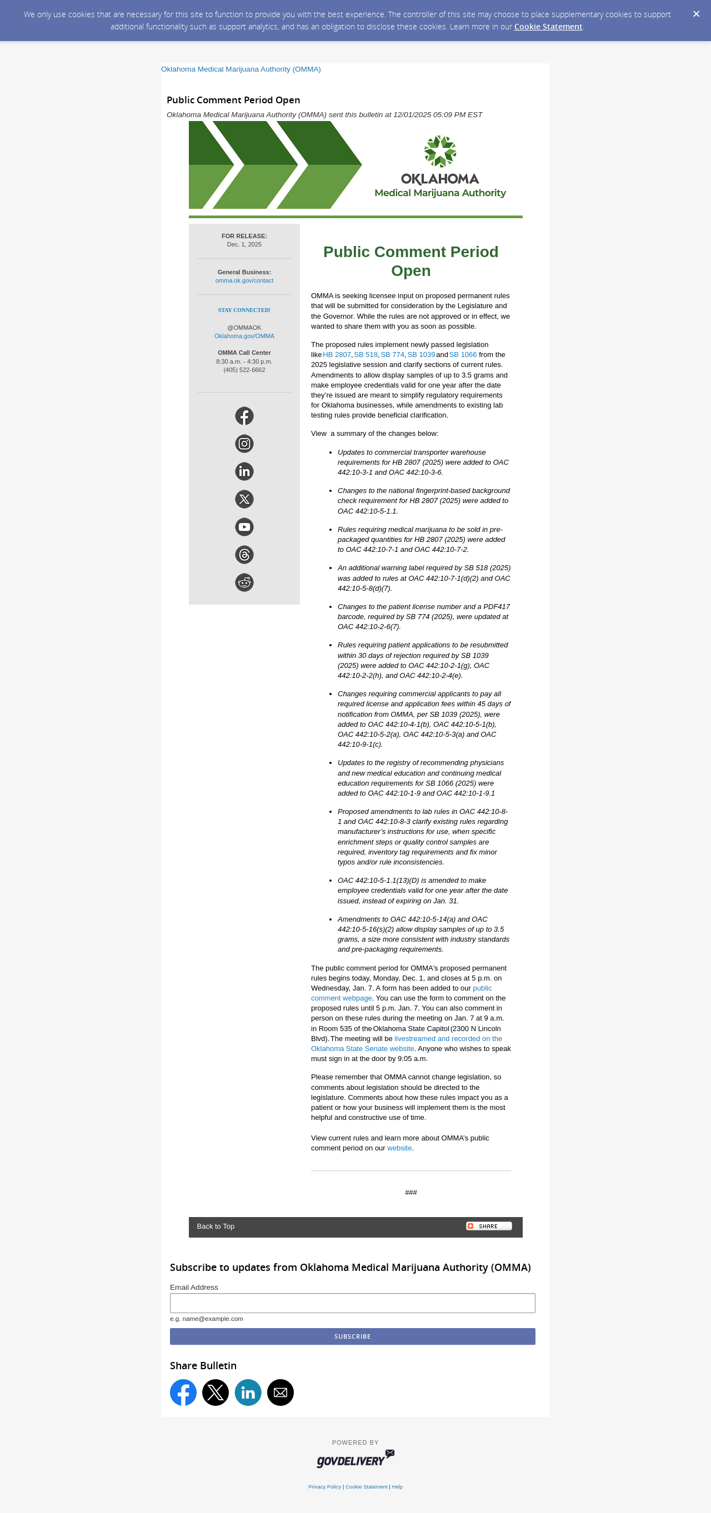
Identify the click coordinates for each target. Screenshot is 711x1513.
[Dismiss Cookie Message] (696, 14)
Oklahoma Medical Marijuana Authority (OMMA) (241, 69)
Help (397, 1487)
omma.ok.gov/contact (245, 280)
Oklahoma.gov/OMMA (244, 336)
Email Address (194, 1287)
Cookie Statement (548, 26)
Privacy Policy (324, 1487)
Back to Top (216, 1226)
